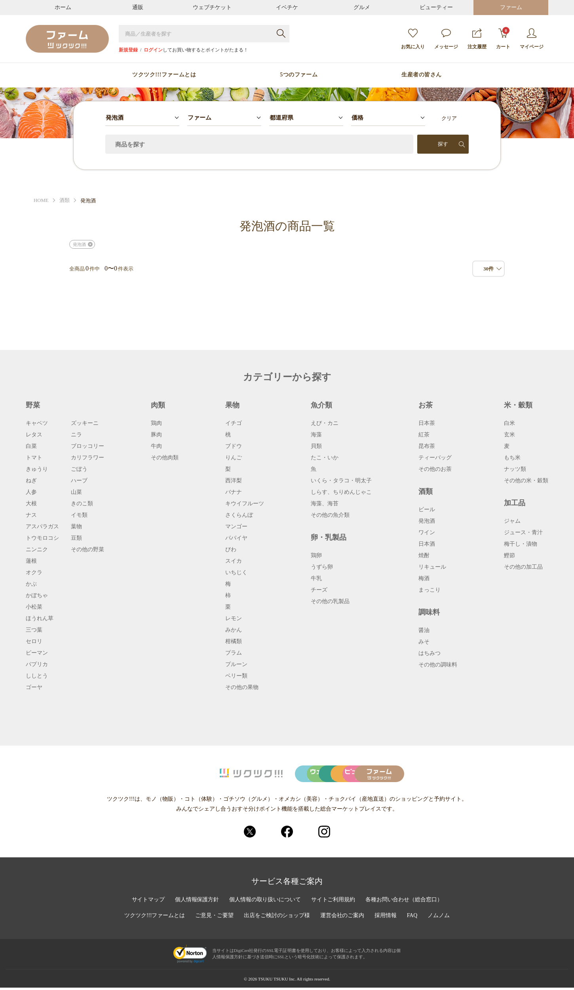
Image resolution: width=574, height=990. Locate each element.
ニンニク (37, 549)
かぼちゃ (37, 595)
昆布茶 (426, 446)
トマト (34, 458)
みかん (233, 630)
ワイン (426, 532)
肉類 (158, 405)
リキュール (432, 567)
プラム (233, 653)
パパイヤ (236, 538)
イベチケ (287, 7)
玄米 (509, 435)
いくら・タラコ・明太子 (341, 481)
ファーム (511, 7)
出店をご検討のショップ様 (277, 918)
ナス (31, 515)
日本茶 (426, 423)
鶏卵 (316, 555)
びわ (230, 549)
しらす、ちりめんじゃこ (341, 492)
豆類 (76, 538)
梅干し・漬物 (520, 544)
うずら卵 (322, 567)
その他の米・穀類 (526, 481)
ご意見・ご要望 (214, 918)
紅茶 (424, 435)
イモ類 (79, 515)
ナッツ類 (515, 469)
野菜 (33, 405)
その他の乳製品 (330, 601)
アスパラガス (42, 526)
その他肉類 (165, 458)
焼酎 (424, 555)
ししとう (37, 676)
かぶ (31, 584)
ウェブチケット (212, 7)
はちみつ (429, 653)
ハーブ (79, 481)
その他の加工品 (523, 567)
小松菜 (34, 607)
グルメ (362, 7)
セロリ (34, 641)
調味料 (429, 612)
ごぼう (79, 469)
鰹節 (509, 555)
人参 (31, 492)
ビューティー (436, 7)
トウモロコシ (42, 538)
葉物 (76, 526)
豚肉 (156, 435)
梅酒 (424, 578)
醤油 (424, 630)
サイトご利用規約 (333, 902)
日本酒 (426, 544)
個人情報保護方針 (196, 902)
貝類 (316, 446)
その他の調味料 (437, 665)
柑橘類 (233, 641)
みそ (424, 642)
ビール (426, 509)
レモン (233, 618)
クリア (449, 118)
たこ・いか (324, 458)
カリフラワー (87, 458)
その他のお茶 (435, 469)
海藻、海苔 (324, 503)
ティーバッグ (435, 458)
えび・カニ (324, 423)
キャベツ (37, 423)
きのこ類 (82, 503)
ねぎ (31, 481)
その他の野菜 (87, 549)
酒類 (64, 200)
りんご (233, 458)
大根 (31, 503)
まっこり (429, 590)
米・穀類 (518, 405)
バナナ (233, 492)
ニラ (76, 435)
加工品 (514, 502)
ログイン (153, 50)
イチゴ (233, 423)
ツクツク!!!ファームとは (164, 75)
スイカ (233, 561)
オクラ (34, 572)
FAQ (413, 918)
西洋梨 (233, 481)
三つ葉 (34, 630)
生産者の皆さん (421, 75)
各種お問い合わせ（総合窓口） (404, 902)
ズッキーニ (85, 423)
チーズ (319, 590)
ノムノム (439, 918)
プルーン (236, 664)
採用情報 (386, 918)
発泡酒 (79, 244)
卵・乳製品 (328, 537)
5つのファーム (298, 75)
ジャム (512, 521)
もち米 (512, 458)
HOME (41, 200)
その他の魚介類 (330, 515)
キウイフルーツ (244, 503)
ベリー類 (236, 676)
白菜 (31, 446)
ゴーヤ (34, 687)
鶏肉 (156, 423)
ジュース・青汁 (523, 532)
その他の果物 (241, 687)
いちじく (236, 572)
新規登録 (128, 50)
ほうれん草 (39, 618)
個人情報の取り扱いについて (265, 902)
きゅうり (37, 469)
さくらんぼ (239, 515)
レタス (34, 435)
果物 (232, 405)
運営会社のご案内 (343, 918)
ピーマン (37, 653)
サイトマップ (147, 902)
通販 (137, 7)
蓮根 (31, 561)
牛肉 (156, 446)
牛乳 (316, 578)
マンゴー (236, 526)
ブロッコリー (87, 446)
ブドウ (233, 446)
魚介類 (321, 405)
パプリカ (37, 664)
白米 (509, 423)
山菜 (76, 492)
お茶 (425, 405)
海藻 (316, 435)
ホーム (63, 7)
